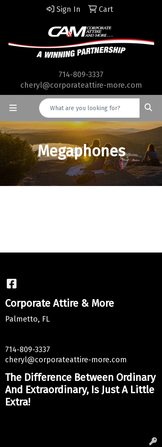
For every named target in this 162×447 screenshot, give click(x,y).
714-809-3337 (81, 74)
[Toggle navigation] (13, 108)
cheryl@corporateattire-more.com (81, 85)
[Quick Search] (89, 108)
